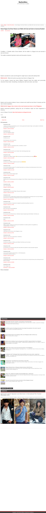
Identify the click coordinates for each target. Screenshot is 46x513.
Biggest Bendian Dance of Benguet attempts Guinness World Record (19, 367)
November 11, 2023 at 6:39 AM (9, 267)
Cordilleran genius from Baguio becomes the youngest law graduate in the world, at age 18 (23, 328)
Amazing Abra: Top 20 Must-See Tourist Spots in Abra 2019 (17, 360)
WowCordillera (23, 2)
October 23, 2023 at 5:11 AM (8, 192)
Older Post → (42, 119)
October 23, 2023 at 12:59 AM (8, 175)
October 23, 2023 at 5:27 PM (8, 232)
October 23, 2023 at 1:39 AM (8, 181)
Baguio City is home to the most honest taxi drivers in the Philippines (25, 106)
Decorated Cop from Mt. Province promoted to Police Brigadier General (19, 380)
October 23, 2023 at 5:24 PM (8, 227)
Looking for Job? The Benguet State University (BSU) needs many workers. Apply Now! (22, 354)
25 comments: (7, 30)
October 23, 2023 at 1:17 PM (8, 204)
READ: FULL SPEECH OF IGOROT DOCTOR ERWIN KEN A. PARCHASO (19, 373)
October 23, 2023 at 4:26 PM (8, 215)
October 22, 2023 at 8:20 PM (8, 152)
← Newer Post (3, 119)
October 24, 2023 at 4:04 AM (8, 238)
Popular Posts (4, 388)
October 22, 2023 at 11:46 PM (8, 163)
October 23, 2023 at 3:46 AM (8, 187)
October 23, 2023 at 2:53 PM (8, 210)
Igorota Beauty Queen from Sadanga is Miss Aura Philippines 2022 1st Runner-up (21, 334)
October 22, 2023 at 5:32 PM (8, 141)
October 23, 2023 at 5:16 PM (8, 220)
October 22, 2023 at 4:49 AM (8, 128)
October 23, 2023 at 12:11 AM (8, 169)
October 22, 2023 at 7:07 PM (8, 147)
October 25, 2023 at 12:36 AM (8, 262)
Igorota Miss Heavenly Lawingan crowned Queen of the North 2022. (19, 321)
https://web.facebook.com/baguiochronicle (22, 112)
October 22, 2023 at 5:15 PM (8, 134)
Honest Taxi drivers (10, 24)
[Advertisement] (23, 14)
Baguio (5, 24)
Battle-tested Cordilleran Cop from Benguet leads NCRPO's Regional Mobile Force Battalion (23, 341)
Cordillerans (31, 512)
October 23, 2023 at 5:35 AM (8, 199)
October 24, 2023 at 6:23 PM (8, 255)
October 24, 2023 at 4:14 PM (8, 243)
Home (2, 24)
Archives (10, 388)
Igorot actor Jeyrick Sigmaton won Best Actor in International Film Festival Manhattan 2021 (21, 394)
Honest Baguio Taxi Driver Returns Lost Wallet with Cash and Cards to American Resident (23, 28)
